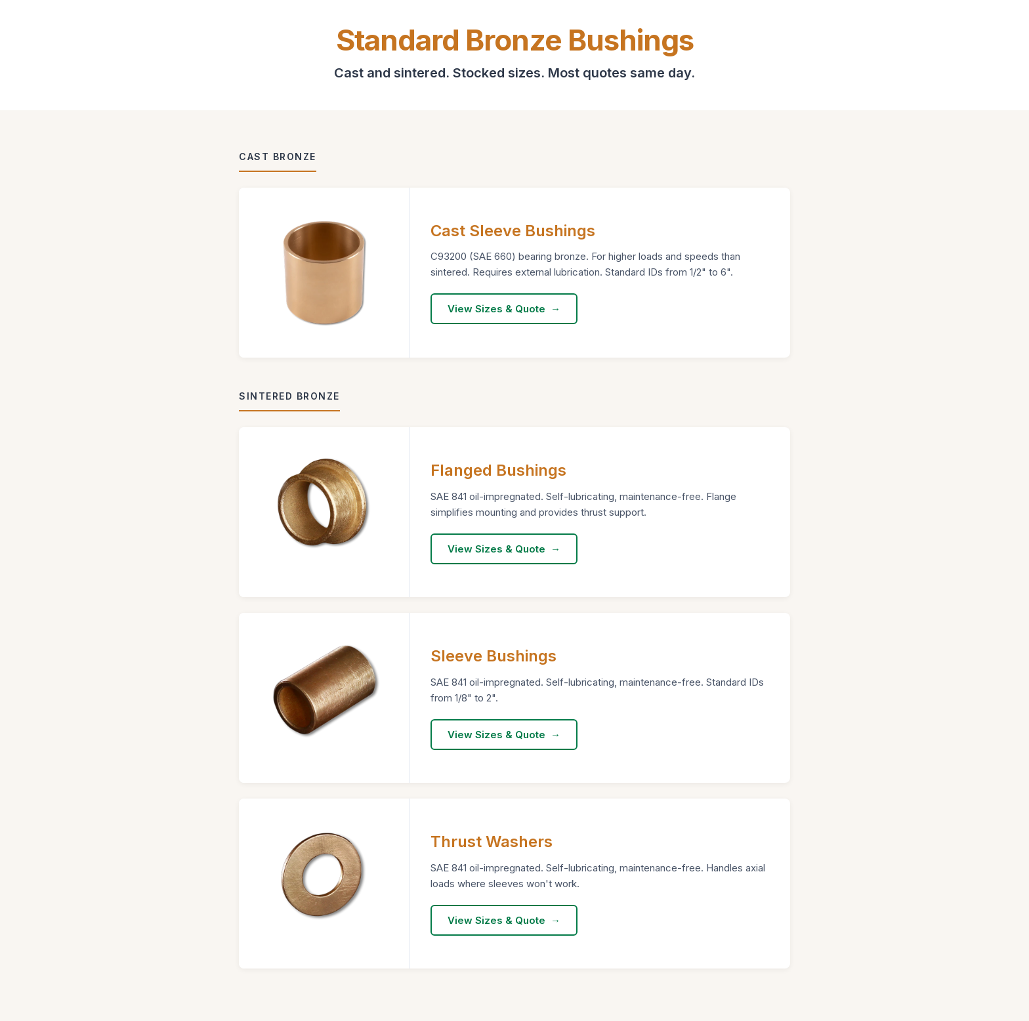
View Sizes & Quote (496, 308)
